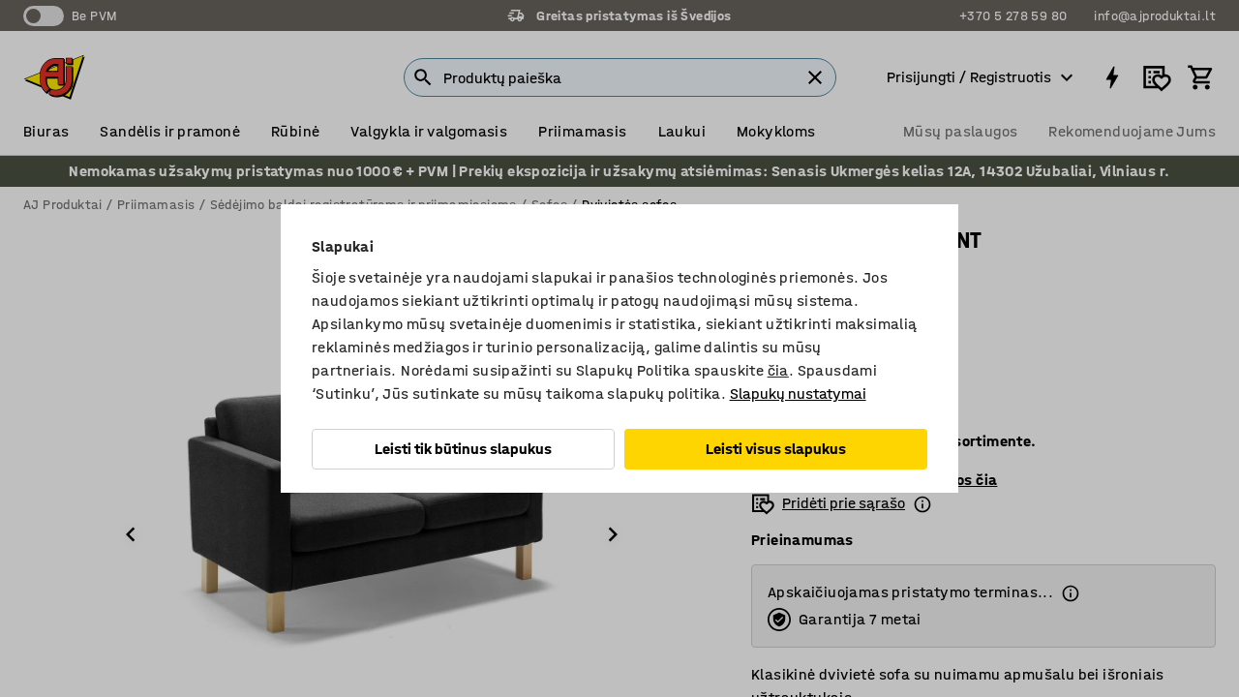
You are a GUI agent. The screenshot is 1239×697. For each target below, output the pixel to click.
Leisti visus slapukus (776, 448)
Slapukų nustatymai (798, 393)
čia (778, 370)
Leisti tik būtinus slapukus (463, 448)
